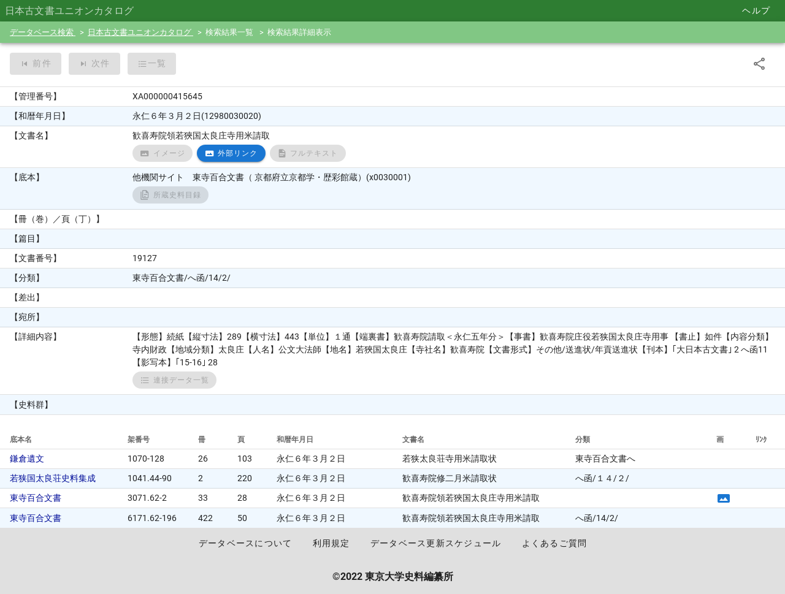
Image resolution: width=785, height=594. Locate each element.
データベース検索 (42, 32)
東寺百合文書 (35, 498)
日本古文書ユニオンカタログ (140, 32)
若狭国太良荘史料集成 (53, 478)
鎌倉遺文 (27, 458)
